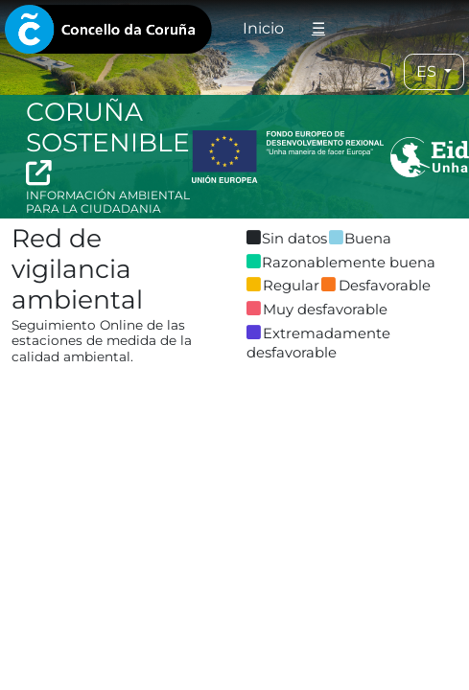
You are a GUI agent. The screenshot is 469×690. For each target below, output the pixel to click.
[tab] (108, 29)
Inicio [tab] (263, 28)
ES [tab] (428, 71)
